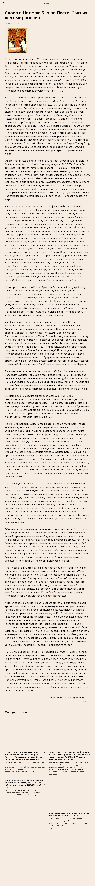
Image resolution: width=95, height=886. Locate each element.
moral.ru (83, 741)
